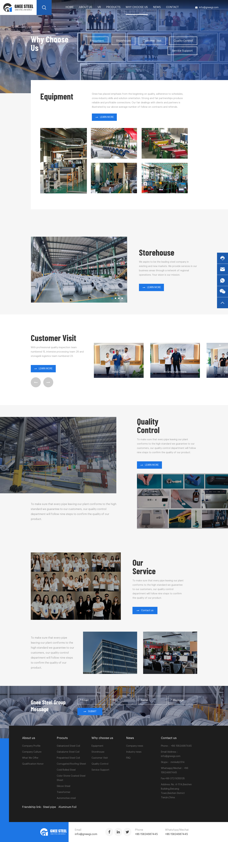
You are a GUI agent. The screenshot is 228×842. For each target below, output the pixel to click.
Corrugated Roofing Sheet (71, 764)
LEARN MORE (104, 117)
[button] (112, 298)
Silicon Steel (63, 786)
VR (99, 7)
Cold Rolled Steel (66, 770)
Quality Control (183, 40)
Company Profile (31, 746)
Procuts (62, 737)
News (157, 7)
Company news (134, 746)
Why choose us (137, 7)
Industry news (133, 752)
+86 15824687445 (181, 746)
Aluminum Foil (67, 807)
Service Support (182, 50)
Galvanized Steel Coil (68, 746)
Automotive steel (66, 798)
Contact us (144, 610)
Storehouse (123, 40)
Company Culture (31, 752)
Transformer (63, 792)
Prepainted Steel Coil (68, 758)
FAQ (128, 758)
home (70, 7)
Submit (90, 711)
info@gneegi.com (207, 7)
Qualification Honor (33, 764)
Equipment (97, 40)
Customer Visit (152, 40)
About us (85, 7)
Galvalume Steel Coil (68, 752)
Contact (172, 7)
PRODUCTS (113, 7)
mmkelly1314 (178, 762)
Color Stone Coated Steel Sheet (71, 778)
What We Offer (30, 758)
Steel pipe (49, 807)
